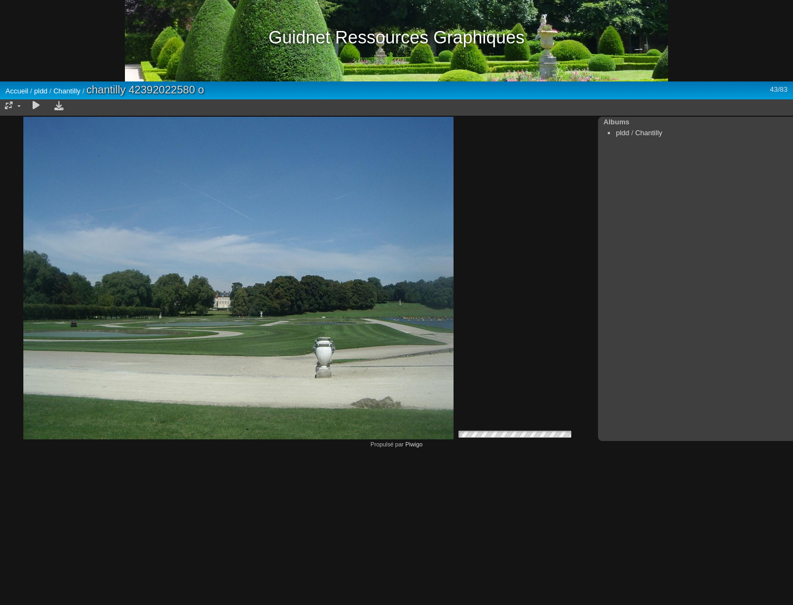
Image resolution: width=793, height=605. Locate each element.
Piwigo (414, 444)
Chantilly (66, 91)
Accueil (16, 91)
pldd (41, 91)
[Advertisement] (396, 524)
